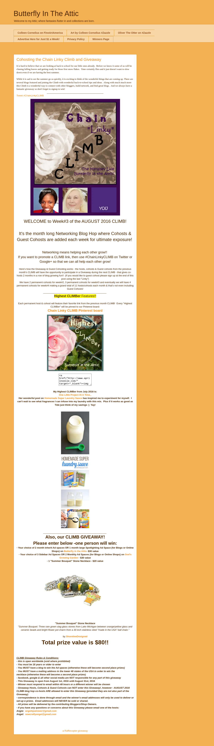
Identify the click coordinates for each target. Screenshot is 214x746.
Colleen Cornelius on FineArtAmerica (40, 32)
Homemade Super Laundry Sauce (63, 400)
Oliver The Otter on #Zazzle (134, 32)
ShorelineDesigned (76, 638)
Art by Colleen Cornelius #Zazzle (90, 32)
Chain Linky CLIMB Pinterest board (75, 310)
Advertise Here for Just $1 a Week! (39, 39)
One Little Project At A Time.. (75, 397)
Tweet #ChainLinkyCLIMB (30, 95)
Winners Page (101, 39)
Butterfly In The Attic (46, 13)
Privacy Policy (76, 39)
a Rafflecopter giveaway (75, 733)
